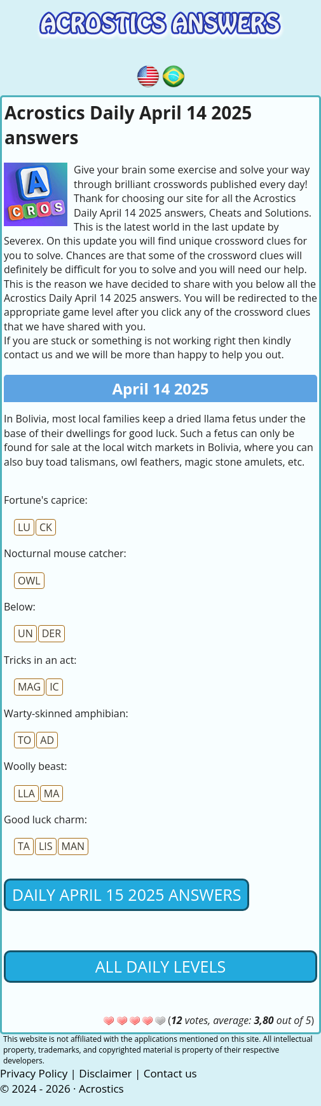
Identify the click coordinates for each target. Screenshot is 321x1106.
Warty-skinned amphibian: (66, 713)
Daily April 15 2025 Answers (126, 894)
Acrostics (101, 1088)
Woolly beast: (35, 766)
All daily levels (160, 966)
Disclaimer (105, 1073)
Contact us (170, 1073)
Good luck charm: (45, 819)
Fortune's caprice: (46, 500)
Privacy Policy (33, 1073)
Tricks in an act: (40, 660)
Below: (20, 607)
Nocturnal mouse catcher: (65, 553)
